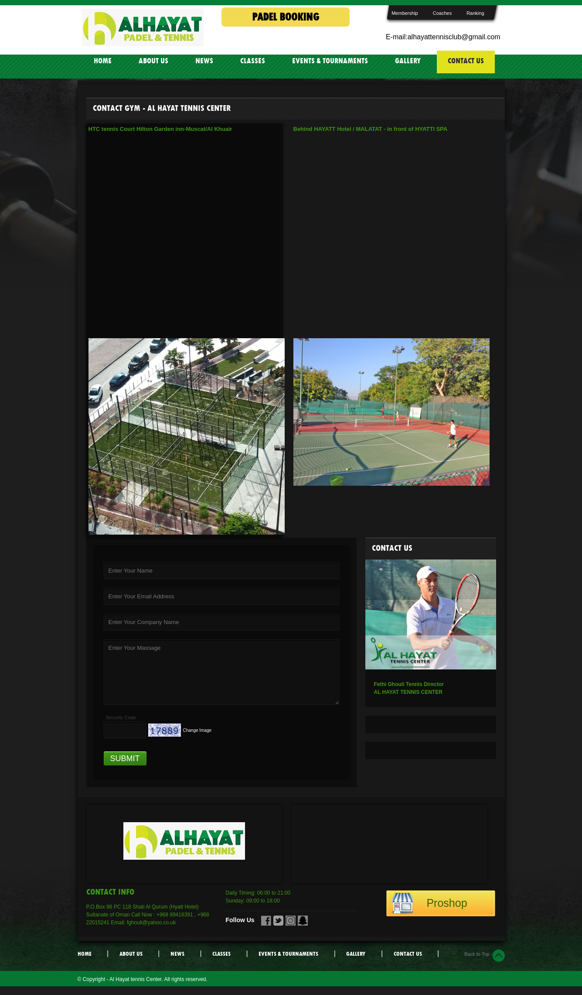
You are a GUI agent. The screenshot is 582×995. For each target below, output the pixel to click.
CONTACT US (466, 60)
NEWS (204, 60)
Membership (404, 13)
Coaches (442, 13)
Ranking (475, 13)
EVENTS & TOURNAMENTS (330, 60)
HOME (103, 60)
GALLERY (408, 60)
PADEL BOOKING (285, 17)
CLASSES (252, 60)
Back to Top (476, 954)
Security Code (121, 717)
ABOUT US (153, 60)
